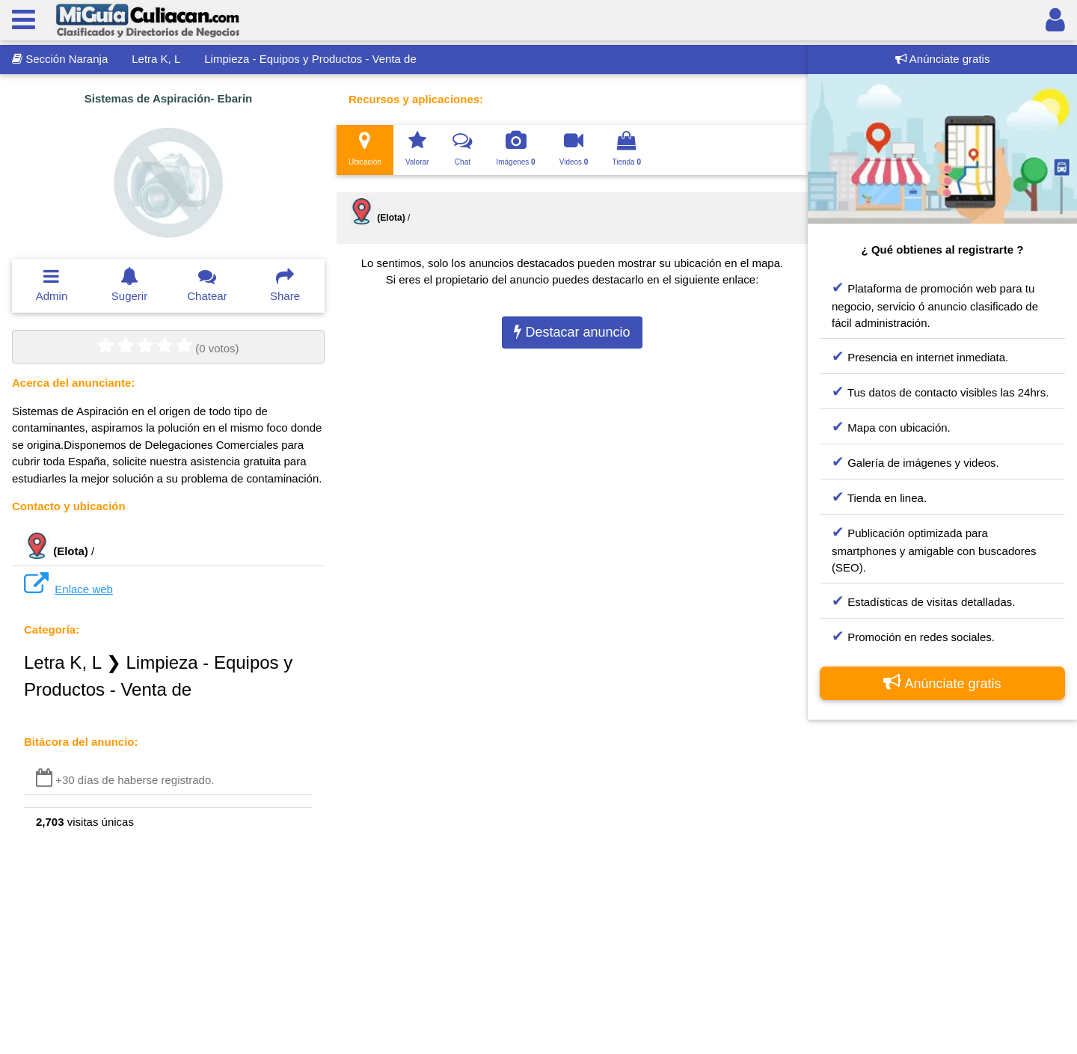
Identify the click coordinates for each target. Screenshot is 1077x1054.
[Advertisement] (942, 884)
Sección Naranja (60, 58)
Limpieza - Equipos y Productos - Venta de (310, 58)
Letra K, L (156, 58)
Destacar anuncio (572, 332)
